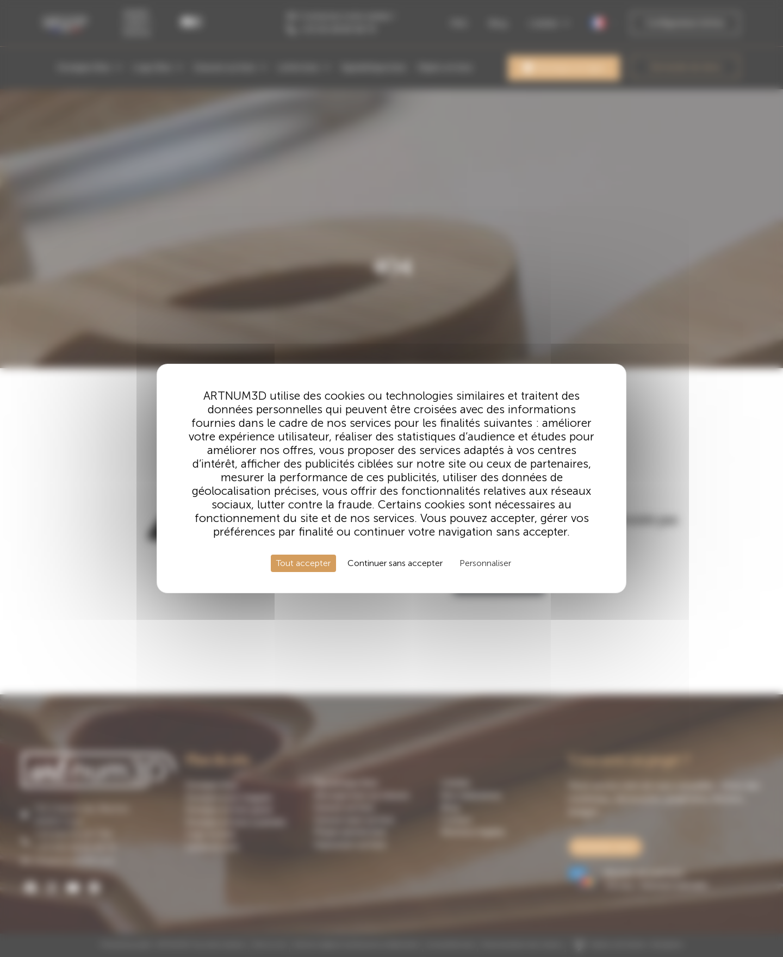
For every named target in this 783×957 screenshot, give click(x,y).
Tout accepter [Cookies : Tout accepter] (303, 563)
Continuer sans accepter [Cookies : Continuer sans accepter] (395, 563)
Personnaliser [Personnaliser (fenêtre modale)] (485, 563)
